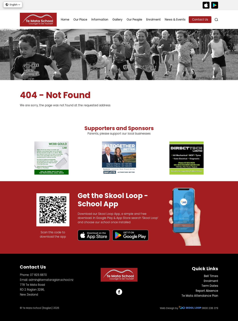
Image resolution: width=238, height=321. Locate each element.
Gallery (117, 20)
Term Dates (209, 286)
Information (99, 20)
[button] (12, 4)
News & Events (175, 20)
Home (65, 20)
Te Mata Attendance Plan (199, 296)
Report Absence (207, 291)
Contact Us (200, 20)
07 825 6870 (38, 275)
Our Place (80, 20)
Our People (134, 20)
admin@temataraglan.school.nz (51, 280)
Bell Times (211, 276)
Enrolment (153, 20)
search (216, 19)
